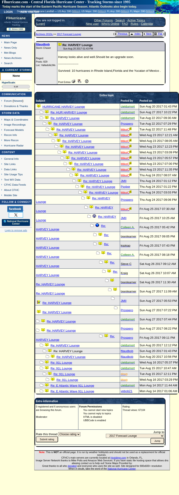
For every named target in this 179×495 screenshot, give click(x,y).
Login (8, 11)
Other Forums (103, 20)
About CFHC (11, 189)
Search (8, 63)
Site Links (10, 163)
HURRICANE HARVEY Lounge (64, 106)
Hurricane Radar (14, 145)
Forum (8, 100)
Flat (158, 33)
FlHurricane (16, 18)
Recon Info (10, 134)
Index (135, 33)
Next (147, 33)
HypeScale (8, 82)
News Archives (12, 57)
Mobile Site (10, 195)
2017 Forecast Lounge (69, 34)
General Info (11, 158)
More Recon (11, 140)
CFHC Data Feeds (15, 184)
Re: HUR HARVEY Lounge (69, 112)
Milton (76, 11)
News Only (10, 47)
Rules (134, 23)
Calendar (147, 23)
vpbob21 (126, 391)
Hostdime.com (118, 457)
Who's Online (110, 23)
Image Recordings (15, 124)
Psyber (125, 186)
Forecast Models (14, 129)
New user (92, 23)
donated (72, 466)
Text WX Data (12, 179)
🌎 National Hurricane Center (16, 222)
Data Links (10, 169)
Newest (17, 100)
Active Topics (136, 20)
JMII (123, 181)
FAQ (125, 23)
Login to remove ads (16, 230)
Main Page (10, 42)
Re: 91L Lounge (61, 362)
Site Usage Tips (13, 174)
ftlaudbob (43, 44)
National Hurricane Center (122, 468)
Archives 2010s (44, 34)
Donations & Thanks (16, 105)
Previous (121, 33)
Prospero (127, 123)
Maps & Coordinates (16, 119)
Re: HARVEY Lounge (65, 118)
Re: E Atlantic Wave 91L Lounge (72, 385)
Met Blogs (10, 52)
